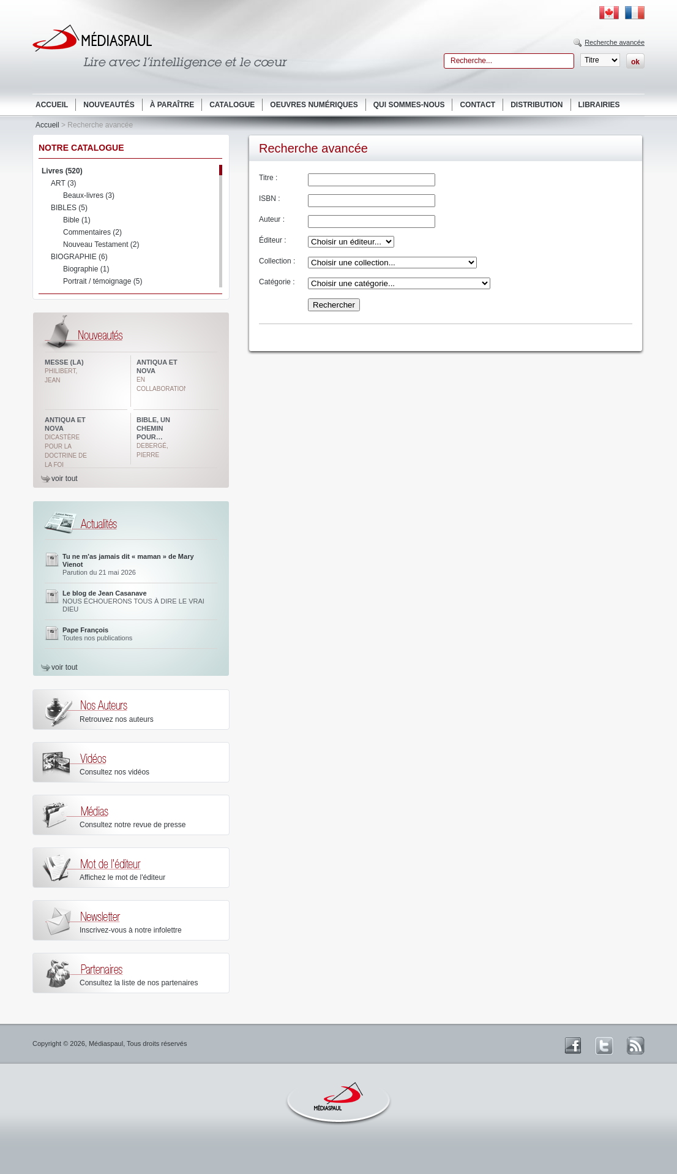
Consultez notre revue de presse (132, 824)
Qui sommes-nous (409, 104)
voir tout (64, 478)
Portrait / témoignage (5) (102, 281)
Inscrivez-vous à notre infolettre (131, 930)
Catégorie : (277, 282)
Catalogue (232, 104)
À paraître (172, 104)
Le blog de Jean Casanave (104, 593)
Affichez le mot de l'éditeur (122, 877)
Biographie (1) (86, 269)
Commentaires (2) (92, 232)
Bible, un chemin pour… (153, 428)
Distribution (537, 104)
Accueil (52, 104)
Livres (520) (62, 171)
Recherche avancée (615, 42)
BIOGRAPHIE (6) (79, 256)
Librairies (599, 104)
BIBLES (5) (69, 207)
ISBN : (269, 198)
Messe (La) (64, 362)
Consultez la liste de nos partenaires (139, 983)
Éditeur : (272, 240)
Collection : (277, 261)
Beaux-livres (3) (88, 195)
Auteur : (272, 219)
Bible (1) (77, 220)
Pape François (85, 630)
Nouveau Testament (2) (101, 244)
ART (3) (64, 183)
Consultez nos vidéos (114, 772)
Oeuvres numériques (313, 104)
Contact (477, 104)
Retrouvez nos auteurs (117, 719)
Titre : (268, 177)
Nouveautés (108, 104)
